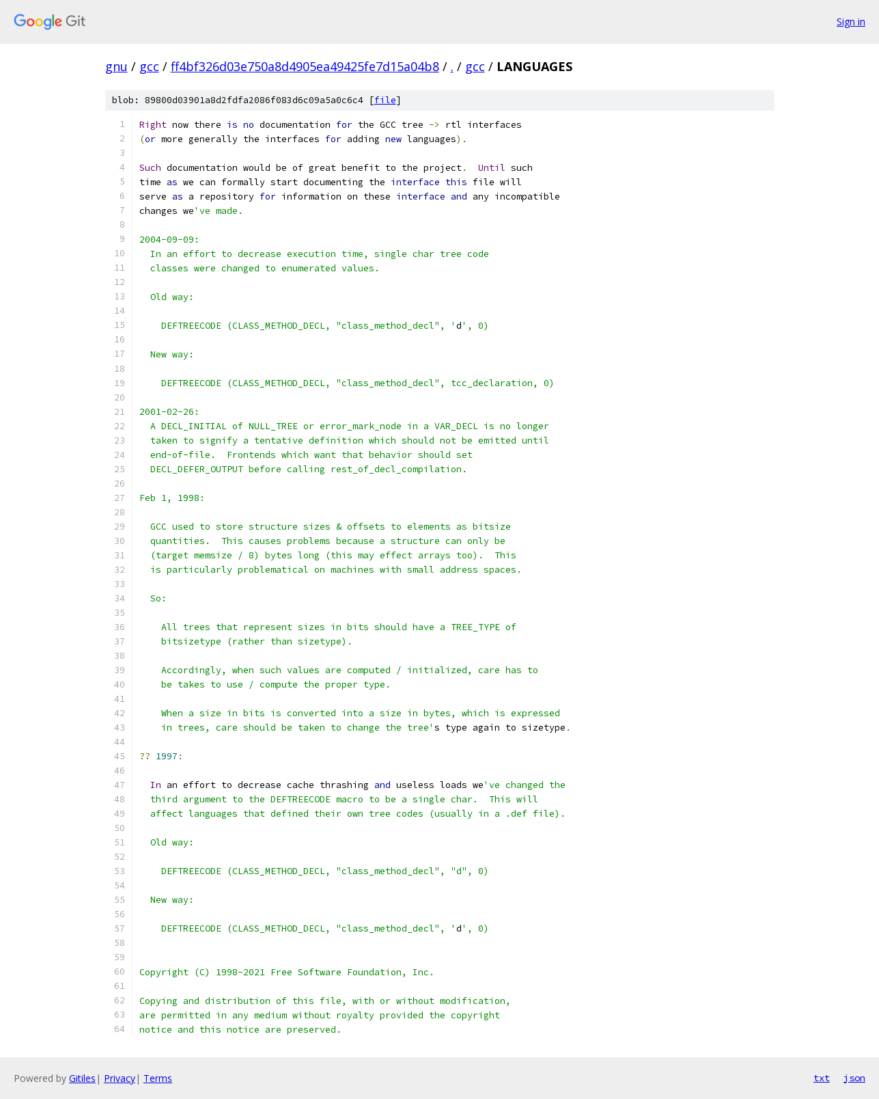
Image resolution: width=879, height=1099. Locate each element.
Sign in (851, 21)
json (854, 1078)
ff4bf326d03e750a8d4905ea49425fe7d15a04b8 (305, 66)
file (385, 100)
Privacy (119, 1078)
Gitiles (82, 1078)
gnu (116, 66)
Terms (157, 1078)
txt (821, 1078)
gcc (149, 66)
